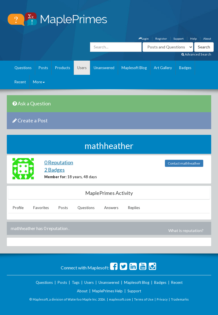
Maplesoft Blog (134, 67)
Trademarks (180, 299)
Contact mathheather (184, 163)
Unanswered (104, 67)
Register (161, 38)
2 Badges (54, 170)
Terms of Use (144, 299)
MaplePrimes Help (107, 291)
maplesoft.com (120, 299)
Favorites (41, 207)
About (207, 38)
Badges (185, 67)
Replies (134, 207)
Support (178, 38)
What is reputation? (186, 230)
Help (193, 38)
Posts (43, 67)
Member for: (55, 176)
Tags (75, 282)
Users (82, 67)
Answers (111, 207)
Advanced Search (196, 54)
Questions (23, 67)
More (39, 82)
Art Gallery (163, 67)
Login (144, 38)
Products (62, 67)
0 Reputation (58, 162)
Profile (18, 207)
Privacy (162, 299)
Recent (20, 82)
